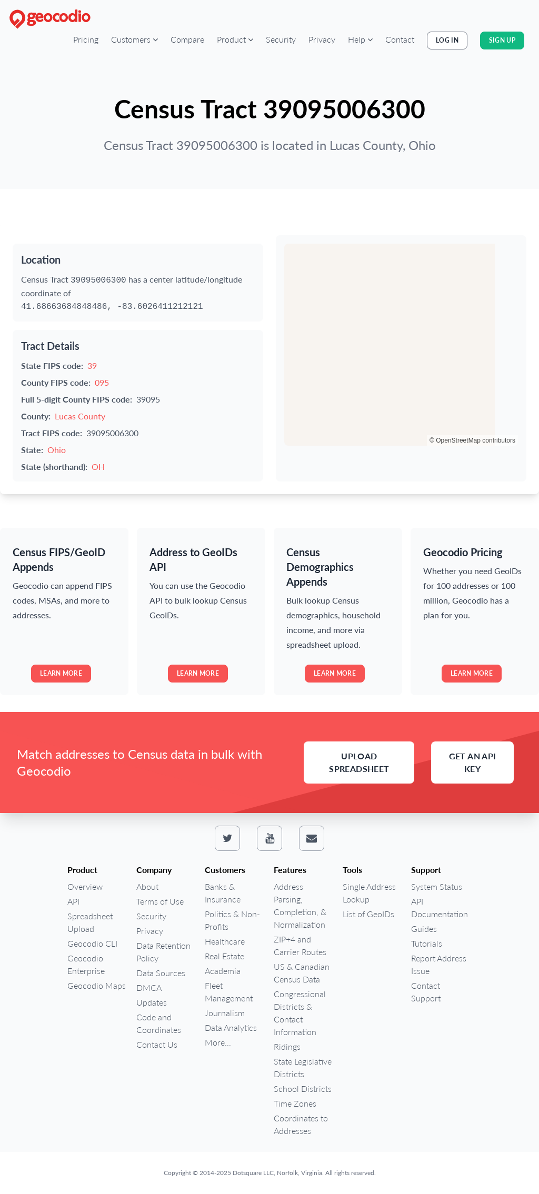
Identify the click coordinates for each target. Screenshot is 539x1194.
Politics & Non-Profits (232, 920)
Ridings (287, 1046)
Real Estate (224, 956)
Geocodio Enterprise (86, 964)
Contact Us (156, 1044)
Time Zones (295, 1103)
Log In (447, 40)
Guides (424, 929)
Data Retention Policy (163, 951)
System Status (436, 886)
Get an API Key (472, 762)
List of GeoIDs (368, 914)
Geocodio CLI (92, 943)
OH (98, 466)
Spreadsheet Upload (90, 922)
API (73, 901)
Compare (187, 39)
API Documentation (439, 907)
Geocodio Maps (96, 985)
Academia (223, 971)
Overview (85, 886)
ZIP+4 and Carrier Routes (300, 945)
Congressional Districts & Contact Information (300, 1013)
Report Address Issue (438, 964)
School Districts (303, 1088)
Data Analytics (231, 1027)
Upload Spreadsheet (359, 762)
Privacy (321, 39)
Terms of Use (160, 901)
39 (92, 365)
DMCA (149, 987)
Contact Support (426, 991)
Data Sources (160, 973)
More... (218, 1042)
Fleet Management (229, 991)
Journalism (225, 1013)
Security (281, 39)
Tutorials (426, 943)
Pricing (85, 39)
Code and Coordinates (158, 1023)
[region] (401, 345)
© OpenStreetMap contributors (472, 440)
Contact (399, 39)
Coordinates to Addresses (301, 1124)
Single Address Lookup (369, 892)
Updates (151, 1002)
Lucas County (80, 416)
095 (102, 382)
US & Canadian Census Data (302, 972)
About (147, 886)
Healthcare (225, 941)
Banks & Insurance (223, 892)
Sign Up (502, 40)
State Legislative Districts (303, 1067)
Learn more (61, 673)
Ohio (56, 450)
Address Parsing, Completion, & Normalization (300, 905)
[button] (134, 39)
